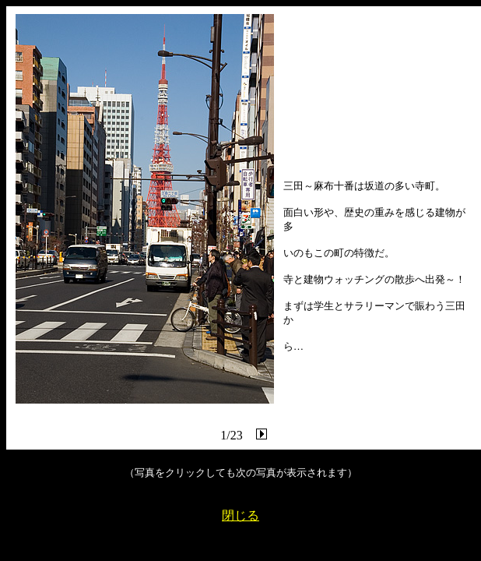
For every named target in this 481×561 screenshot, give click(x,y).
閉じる (240, 515)
